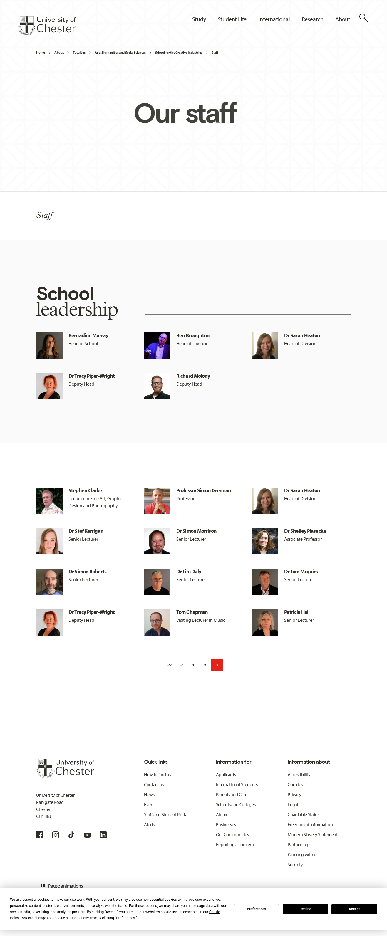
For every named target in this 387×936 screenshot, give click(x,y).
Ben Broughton (193, 335)
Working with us (303, 854)
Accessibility (299, 774)
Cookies (295, 784)
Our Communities (232, 834)
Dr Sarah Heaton (302, 335)
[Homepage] (47, 25)
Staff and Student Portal (166, 814)
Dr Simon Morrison (196, 530)
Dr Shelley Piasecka (305, 530)
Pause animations (61, 886)
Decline (305, 909)
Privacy (294, 794)
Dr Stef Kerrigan (85, 530)
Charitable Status (303, 814)
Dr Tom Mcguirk (301, 571)
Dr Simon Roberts (87, 571)
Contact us (154, 784)
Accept (354, 909)
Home (40, 52)
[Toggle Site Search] (363, 17)
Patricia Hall (296, 612)
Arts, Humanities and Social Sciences (120, 52)
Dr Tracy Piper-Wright (91, 375)
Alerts (149, 824)
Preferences (256, 909)
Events (150, 804)
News (149, 794)
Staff (215, 52)
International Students (237, 784)
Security (295, 864)
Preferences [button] (125, 918)
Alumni (223, 814)
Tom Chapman (192, 612)
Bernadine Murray (88, 335)
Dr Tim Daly (188, 571)
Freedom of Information (310, 824)
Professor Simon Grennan (203, 490)
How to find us (157, 774)
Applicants (226, 774)
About (58, 52)
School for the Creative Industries (178, 52)
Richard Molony (193, 375)
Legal (293, 804)
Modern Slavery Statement (312, 834)
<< (169, 665)
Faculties (79, 52)
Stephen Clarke (85, 490)
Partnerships (299, 844)
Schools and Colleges (236, 804)
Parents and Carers (233, 794)
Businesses (226, 824)
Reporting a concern (235, 844)
